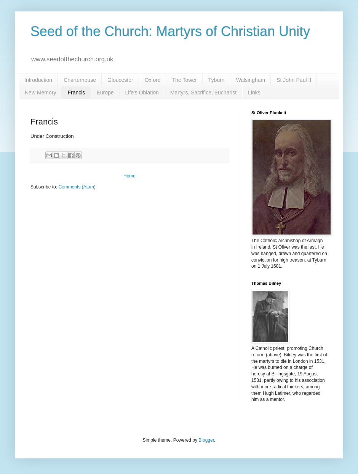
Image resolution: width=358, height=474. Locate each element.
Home (129, 176)
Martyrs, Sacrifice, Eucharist (203, 92)
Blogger (206, 440)
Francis (76, 92)
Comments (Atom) (76, 187)
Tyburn (216, 80)
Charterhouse (80, 80)
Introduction (38, 80)
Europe (104, 92)
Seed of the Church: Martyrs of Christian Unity (170, 31)
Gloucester (120, 80)
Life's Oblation (142, 92)
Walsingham (250, 80)
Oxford (153, 80)
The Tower (184, 80)
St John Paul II (293, 80)
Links (254, 92)
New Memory (40, 92)
